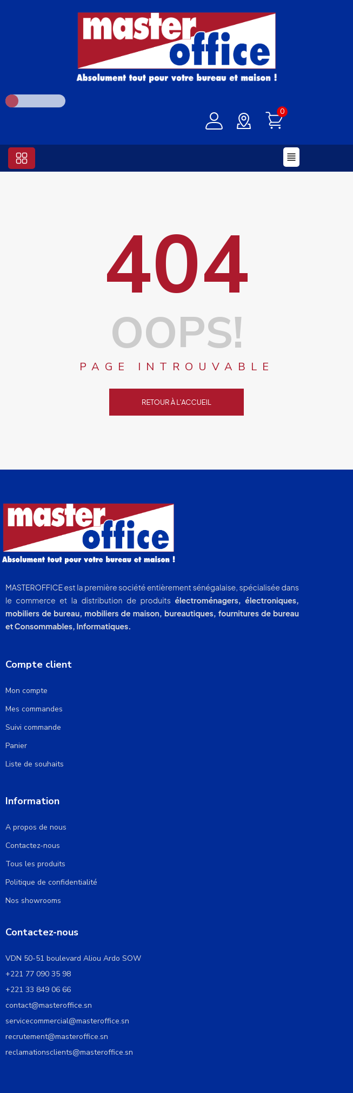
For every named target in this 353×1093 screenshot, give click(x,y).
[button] (21, 158)
